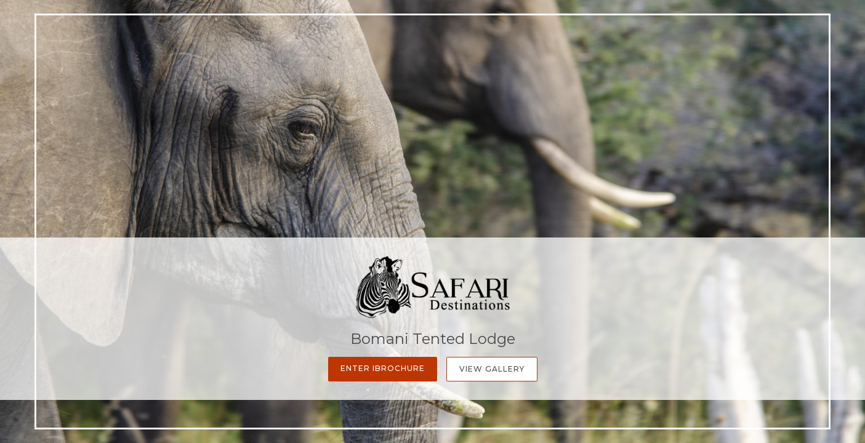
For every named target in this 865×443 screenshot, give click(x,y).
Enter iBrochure (382, 368)
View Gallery (492, 368)
